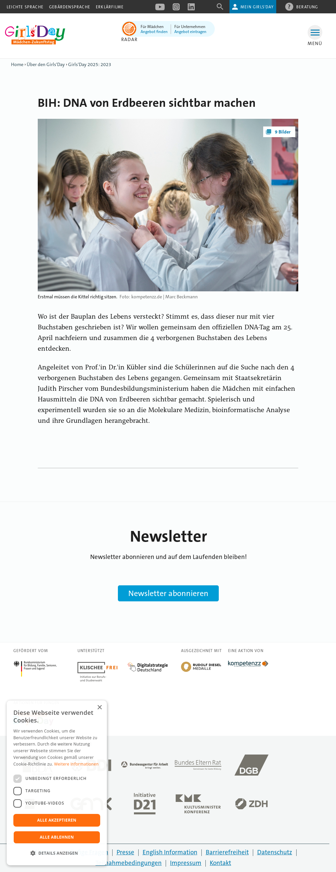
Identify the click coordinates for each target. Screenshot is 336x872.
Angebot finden (154, 31)
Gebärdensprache (69, 7)
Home (17, 64)
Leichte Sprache (25, 7)
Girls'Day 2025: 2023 (89, 64)
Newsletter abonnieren (168, 593)
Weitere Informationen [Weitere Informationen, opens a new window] (76, 764)
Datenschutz (274, 852)
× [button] (99, 707)
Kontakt (220, 863)
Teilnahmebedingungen (129, 863)
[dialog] (57, 782)
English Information (170, 852)
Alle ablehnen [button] (57, 837)
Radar (129, 39)
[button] (56, 853)
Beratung (307, 7)
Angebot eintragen (190, 31)
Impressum (185, 863)
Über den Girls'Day (46, 64)
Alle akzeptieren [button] (56, 820)
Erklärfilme (110, 7)
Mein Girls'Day (257, 7)
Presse (125, 852)
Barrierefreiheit (227, 852)
